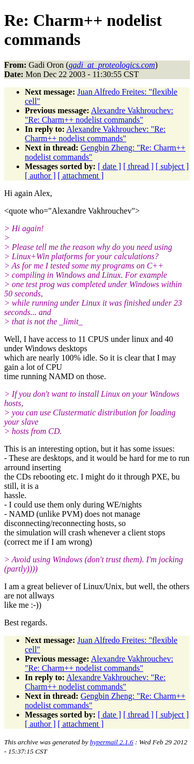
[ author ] (40, 175)
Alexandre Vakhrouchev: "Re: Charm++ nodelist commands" (99, 115)
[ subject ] (172, 166)
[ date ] (109, 166)
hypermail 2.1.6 (111, 742)
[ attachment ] (81, 175)
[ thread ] (138, 166)
